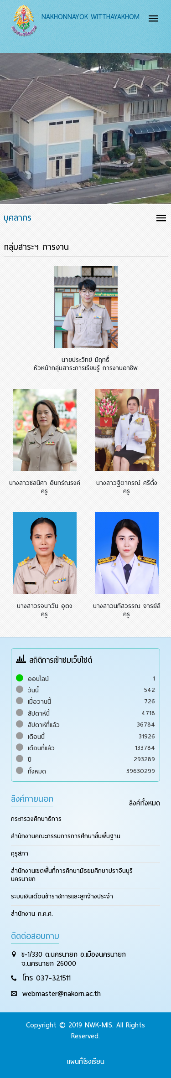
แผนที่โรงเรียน (85, 1062)
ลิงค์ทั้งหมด (144, 803)
